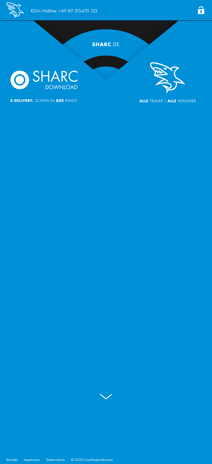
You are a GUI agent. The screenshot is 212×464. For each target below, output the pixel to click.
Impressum (32, 459)
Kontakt (11, 459)
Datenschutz (55, 459)
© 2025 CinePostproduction (92, 459)
